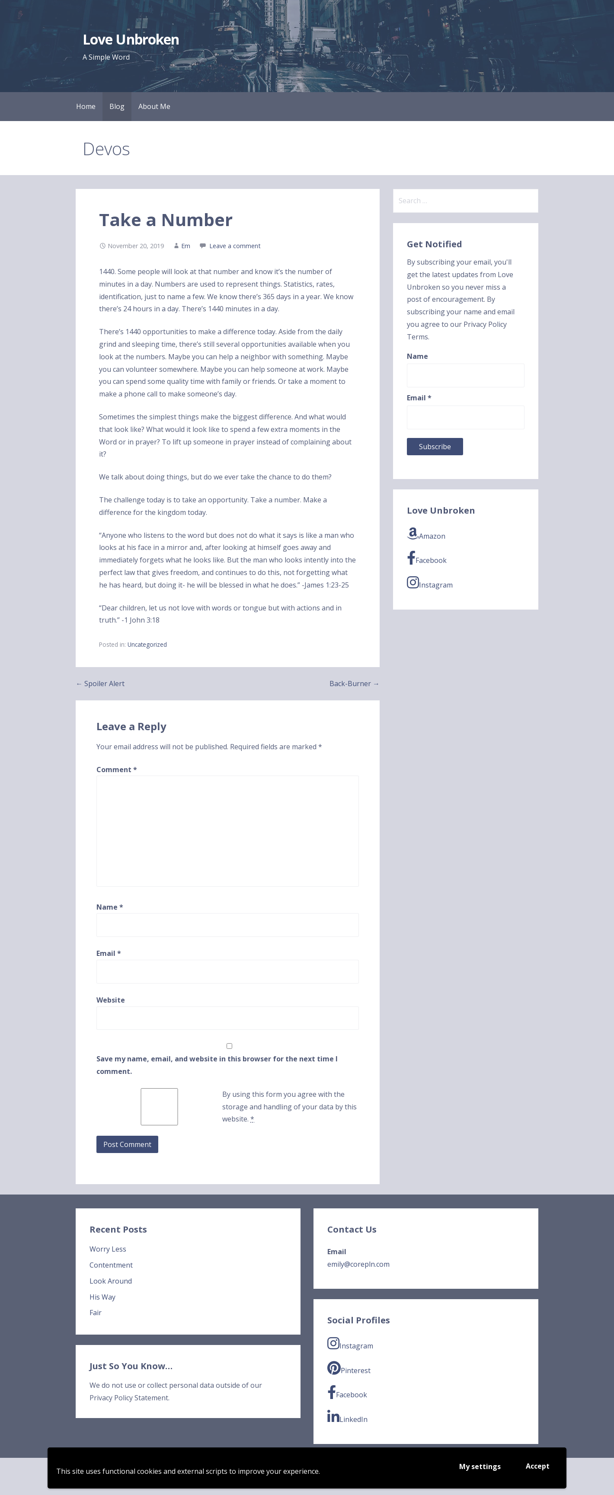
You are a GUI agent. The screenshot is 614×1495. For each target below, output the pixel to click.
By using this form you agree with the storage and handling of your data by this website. (289, 1106)
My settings (480, 1466)
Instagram (430, 582)
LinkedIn (347, 1417)
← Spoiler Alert (100, 683)
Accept (538, 1466)
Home (86, 106)
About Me (154, 106)
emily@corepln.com (358, 1264)
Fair (96, 1312)
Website (110, 1000)
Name (109, 907)
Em (185, 246)
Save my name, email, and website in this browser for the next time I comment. (217, 1065)
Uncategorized (147, 644)
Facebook (427, 558)
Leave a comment (235, 246)
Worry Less (108, 1249)
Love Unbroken (131, 39)
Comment (116, 769)
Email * (419, 397)
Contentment (111, 1265)
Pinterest (349, 1368)
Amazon (426, 534)
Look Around (111, 1281)
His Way (102, 1297)
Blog (117, 106)
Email (108, 953)
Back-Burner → (354, 683)
